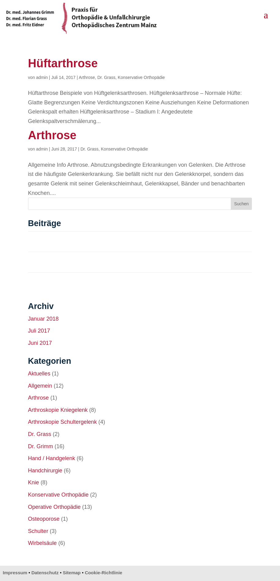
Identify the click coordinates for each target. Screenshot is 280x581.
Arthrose (87, 77)
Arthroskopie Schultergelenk (62, 422)
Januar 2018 (43, 319)
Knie (33, 482)
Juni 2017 (40, 343)
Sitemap (71, 572)
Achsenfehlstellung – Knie (58, 261)
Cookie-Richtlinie (103, 572)
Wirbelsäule (42, 543)
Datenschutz (45, 572)
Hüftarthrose (63, 63)
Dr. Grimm (40, 446)
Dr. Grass (106, 77)
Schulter (38, 531)
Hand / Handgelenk (51, 458)
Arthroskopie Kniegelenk (58, 410)
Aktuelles (39, 374)
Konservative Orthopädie (141, 77)
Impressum (15, 572)
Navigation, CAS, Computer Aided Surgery (77, 241)
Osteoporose (44, 519)
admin (42, 77)
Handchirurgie (45, 470)
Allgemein (40, 386)
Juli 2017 (39, 331)
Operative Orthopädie (54, 507)
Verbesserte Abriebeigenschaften (66, 282)
